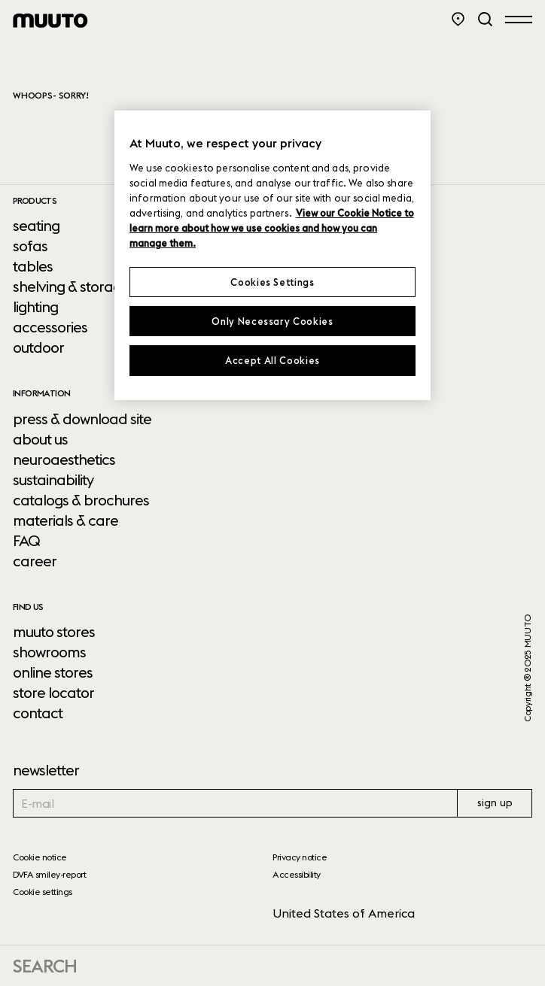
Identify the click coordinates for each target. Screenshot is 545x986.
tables (33, 266)
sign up (495, 802)
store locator (53, 692)
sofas (30, 245)
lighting (35, 306)
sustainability (53, 479)
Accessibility (296, 874)
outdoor (38, 347)
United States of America (343, 913)
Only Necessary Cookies (272, 321)
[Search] (485, 19)
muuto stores (54, 631)
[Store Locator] (458, 19)
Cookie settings (42, 891)
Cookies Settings (272, 282)
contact (37, 713)
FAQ (26, 540)
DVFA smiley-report (49, 874)
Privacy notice (299, 857)
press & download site (82, 418)
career (34, 561)
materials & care (65, 520)
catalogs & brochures (81, 500)
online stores (53, 672)
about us (40, 439)
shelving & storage (71, 286)
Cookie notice (40, 857)
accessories (50, 327)
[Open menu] (518, 18)
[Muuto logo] (50, 21)
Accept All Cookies (272, 360)
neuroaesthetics (64, 459)
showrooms (49, 652)
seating (36, 225)
